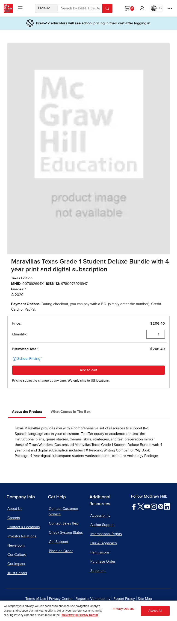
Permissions (99, 552)
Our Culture (16, 554)
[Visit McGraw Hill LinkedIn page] (167, 506)
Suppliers (97, 571)
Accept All (155, 610)
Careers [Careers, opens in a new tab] (13, 518)
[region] (88, 611)
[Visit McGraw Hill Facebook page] (134, 506)
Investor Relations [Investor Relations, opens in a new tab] (21, 536)
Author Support (102, 525)
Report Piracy (124, 599)
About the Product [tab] (27, 412)
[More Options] (170, 8)
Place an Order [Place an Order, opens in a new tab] (61, 551)
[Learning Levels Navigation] (20, 8)
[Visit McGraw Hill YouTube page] (147, 506)
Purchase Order (102, 561)
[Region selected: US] (156, 8)
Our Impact (16, 564)
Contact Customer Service (63, 511)
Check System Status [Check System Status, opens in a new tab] (66, 532)
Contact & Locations (23, 527)
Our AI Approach (103, 543)
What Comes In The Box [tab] (71, 412)
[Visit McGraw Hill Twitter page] (141, 506)
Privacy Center (61, 599)
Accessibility (100, 515)
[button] (142, 8)
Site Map (145, 599)
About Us (14, 508)
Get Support (58, 542)
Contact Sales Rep (63, 523)
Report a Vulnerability (93, 599)
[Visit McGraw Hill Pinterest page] (160, 506)
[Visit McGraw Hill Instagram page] (154, 506)
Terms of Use (35, 599)
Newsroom (16, 545)
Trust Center (17, 573)
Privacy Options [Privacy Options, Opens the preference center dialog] (123, 608)
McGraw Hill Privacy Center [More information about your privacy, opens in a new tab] (80, 615)
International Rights (106, 534)
